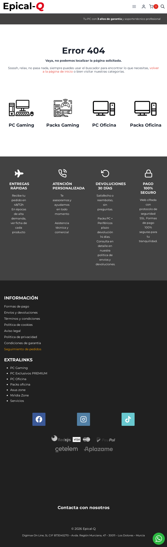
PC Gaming (21, 125)
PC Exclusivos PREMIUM (28, 373)
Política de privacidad (20, 337)
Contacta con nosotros (84, 507)
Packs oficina (20, 384)
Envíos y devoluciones (21, 312)
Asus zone (17, 390)
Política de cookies (18, 325)
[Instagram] (83, 419)
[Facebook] (38, 419)
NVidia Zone (19, 395)
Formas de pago (16, 306)
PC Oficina (104, 125)
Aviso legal (12, 331)
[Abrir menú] (134, 6)
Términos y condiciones (22, 319)
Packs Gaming (62, 125)
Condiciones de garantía (22, 343)
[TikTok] (128, 419)
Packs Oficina (145, 125)
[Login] (143, 6)
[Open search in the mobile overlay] (162, 6)
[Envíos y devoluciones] (105, 218)
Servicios (17, 401)
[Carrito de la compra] (153, 6)
